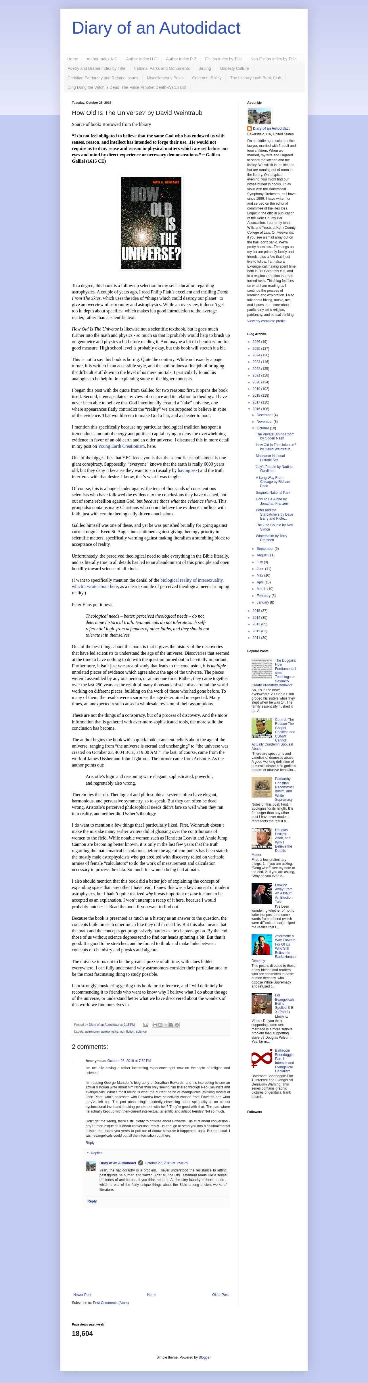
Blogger (204, 1357)
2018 (257, 395)
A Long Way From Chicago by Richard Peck (273, 482)
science (141, 1031)
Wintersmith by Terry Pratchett (271, 538)
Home (72, 59)
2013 (257, 624)
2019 (257, 389)
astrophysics (109, 1031)
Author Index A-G (102, 59)
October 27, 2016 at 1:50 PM (167, 1163)
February (264, 596)
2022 (257, 369)
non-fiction (127, 1031)
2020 (257, 382)
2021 (257, 375)
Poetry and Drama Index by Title (96, 68)
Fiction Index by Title (223, 59)
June (261, 569)
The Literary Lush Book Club (255, 78)
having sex (188, 470)
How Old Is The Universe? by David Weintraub (276, 447)
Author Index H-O (142, 59)
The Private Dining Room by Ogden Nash (275, 436)
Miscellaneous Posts (165, 78)
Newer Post (82, 1295)
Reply (90, 1143)
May (260, 575)
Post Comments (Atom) (111, 1303)
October (263, 428)
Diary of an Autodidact (156, 27)
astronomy (92, 1031)
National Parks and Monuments (162, 68)
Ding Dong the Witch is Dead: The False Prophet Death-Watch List (127, 87)
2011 (257, 638)
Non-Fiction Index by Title (273, 59)
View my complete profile (266, 321)
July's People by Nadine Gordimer (274, 469)
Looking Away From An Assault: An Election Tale (284, 893)
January (263, 602)
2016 (257, 409)
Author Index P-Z (181, 59)
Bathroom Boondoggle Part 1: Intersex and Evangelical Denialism (284, 1060)
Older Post (220, 1295)
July (260, 562)
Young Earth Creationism (121, 446)
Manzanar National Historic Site (270, 458)
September (266, 549)
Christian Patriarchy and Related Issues (103, 78)
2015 (257, 611)
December (265, 415)
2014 (257, 618)
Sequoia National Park (273, 493)
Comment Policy (207, 78)
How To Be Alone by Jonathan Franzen (272, 501)
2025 (257, 349)
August (263, 555)
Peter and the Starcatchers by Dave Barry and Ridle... (274, 514)
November (265, 422)
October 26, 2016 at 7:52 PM (129, 1061)
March (262, 589)
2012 (257, 631)
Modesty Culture (234, 68)
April (260, 582)
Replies (96, 1153)
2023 (257, 362)
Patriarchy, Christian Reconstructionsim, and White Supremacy (284, 789)
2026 (257, 342)
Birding (204, 68)
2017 (257, 402)
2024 (257, 355)
